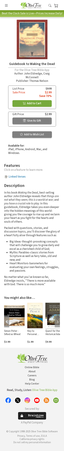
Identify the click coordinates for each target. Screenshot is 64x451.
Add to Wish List (32, 134)
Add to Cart (32, 103)
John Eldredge (33, 74)
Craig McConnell (38, 75)
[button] (49, 5)
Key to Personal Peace (32, 334)
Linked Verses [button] (17, 177)
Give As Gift (32, 121)
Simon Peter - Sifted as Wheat (12, 332)
